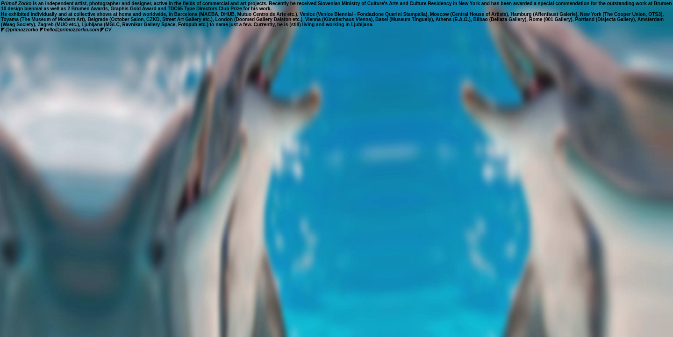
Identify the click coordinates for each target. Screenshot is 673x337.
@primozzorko (19, 29)
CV (108, 29)
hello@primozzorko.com (70, 29)
